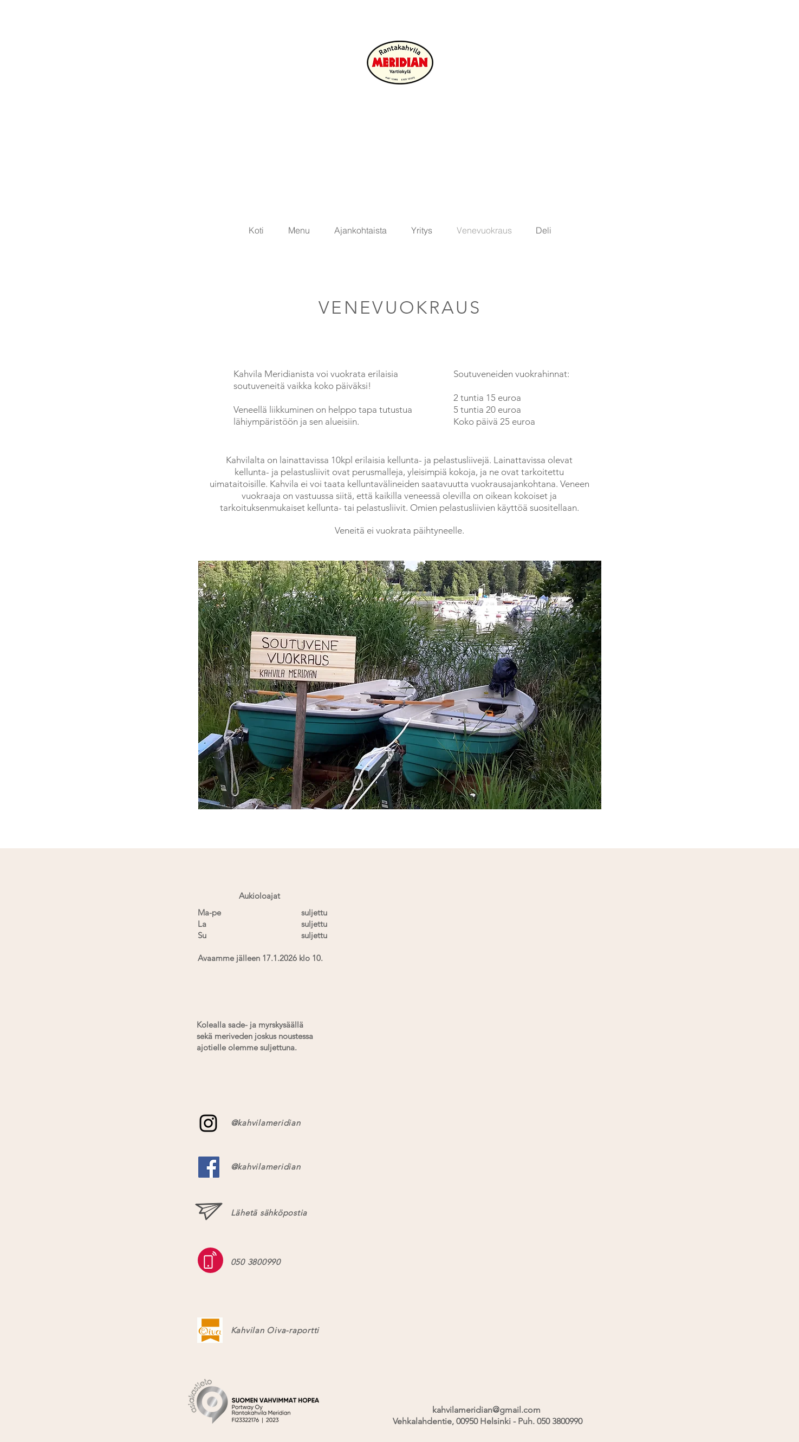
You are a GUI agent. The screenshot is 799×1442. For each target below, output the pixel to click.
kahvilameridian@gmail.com (486, 1410)
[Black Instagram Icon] (208, 1123)
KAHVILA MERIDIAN (399, 103)
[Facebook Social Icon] (208, 1167)
